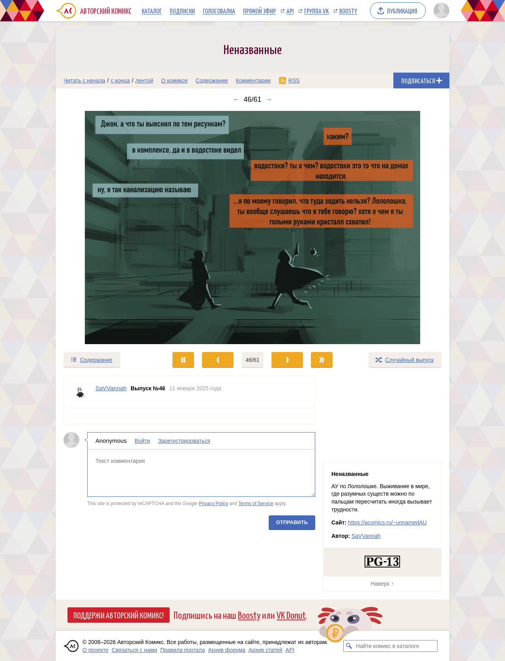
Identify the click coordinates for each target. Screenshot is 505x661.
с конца (120, 80)
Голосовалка (219, 10)
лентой (144, 80)
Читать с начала (84, 80)
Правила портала (182, 650)
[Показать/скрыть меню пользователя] (440, 10)
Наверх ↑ (382, 583)
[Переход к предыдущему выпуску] (105, 227)
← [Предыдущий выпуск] (235, 99)
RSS (294, 80)
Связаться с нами (134, 650)
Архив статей (265, 650)
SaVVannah (366, 536)
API (290, 10)
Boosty (348, 10)
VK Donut (291, 615)
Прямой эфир (259, 10)
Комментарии (253, 80)
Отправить (292, 522)
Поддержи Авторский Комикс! (118, 615)
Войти (142, 441)
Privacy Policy (213, 503)
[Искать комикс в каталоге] (349, 646)
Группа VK (316, 10)
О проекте (95, 650)
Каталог (152, 10)
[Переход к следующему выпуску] (252, 227)
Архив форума (226, 650)
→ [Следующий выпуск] (269, 99)
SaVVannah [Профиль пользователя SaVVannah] (111, 388)
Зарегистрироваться (184, 441)
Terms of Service (255, 503)
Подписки (182, 10)
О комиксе (174, 80)
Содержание (212, 80)
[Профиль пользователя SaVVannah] (80, 392)
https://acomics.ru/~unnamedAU (387, 522)
